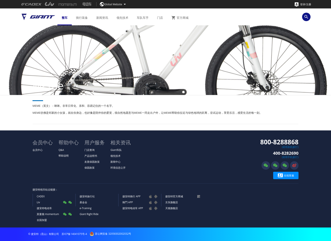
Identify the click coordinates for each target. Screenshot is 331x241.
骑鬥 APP (127, 202)
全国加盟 (42, 220)
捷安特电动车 (44, 208)
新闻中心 (115, 162)
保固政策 (89, 167)
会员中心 (38, 150)
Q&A (61, 150)
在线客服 (286, 175)
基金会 (83, 202)
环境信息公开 (118, 167)
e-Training (85, 208)
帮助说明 (63, 155)
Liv (38, 202)
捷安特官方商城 (174, 196)
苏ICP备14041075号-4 (74, 234)
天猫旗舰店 (171, 208)
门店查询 (89, 150)
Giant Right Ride (89, 214)
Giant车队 (116, 150)
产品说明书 (90, 156)
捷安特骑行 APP (131, 196)
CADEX (41, 196)
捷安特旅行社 (87, 196)
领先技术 (115, 156)
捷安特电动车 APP (132, 208)
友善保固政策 (92, 162)
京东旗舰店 (171, 202)
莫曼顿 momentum (48, 214)
